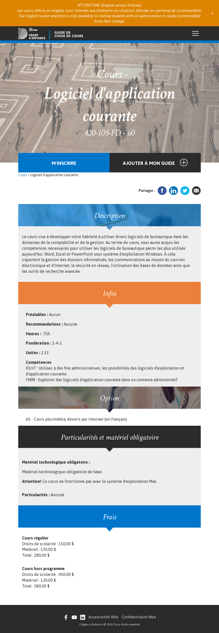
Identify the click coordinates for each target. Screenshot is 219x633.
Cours (22, 175)
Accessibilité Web (103, 617)
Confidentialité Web (139, 617)
